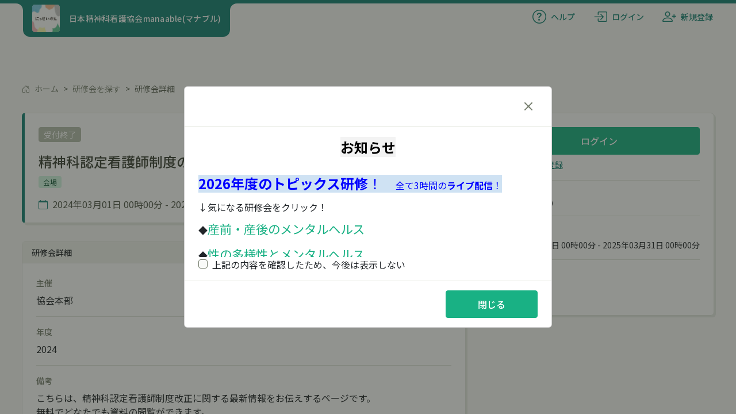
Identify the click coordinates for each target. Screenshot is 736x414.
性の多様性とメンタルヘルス (286, 254)
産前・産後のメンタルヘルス (286, 228)
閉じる (491, 304)
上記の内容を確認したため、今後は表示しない (301, 264)
